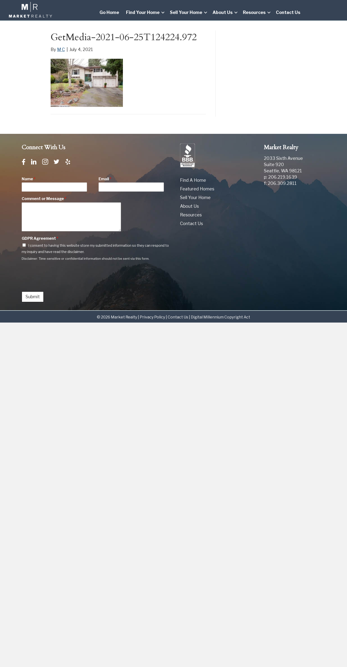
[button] (163, 12)
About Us (223, 12)
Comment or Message (44, 199)
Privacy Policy (152, 317)
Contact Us (288, 12)
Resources (254, 12)
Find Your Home (143, 12)
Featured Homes (197, 188)
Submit (33, 296)
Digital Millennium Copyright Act (220, 317)
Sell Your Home (186, 12)
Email (105, 179)
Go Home (109, 12)
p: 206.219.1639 (280, 177)
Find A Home (193, 180)
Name (28, 179)
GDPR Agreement (40, 238)
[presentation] (58, 284)
